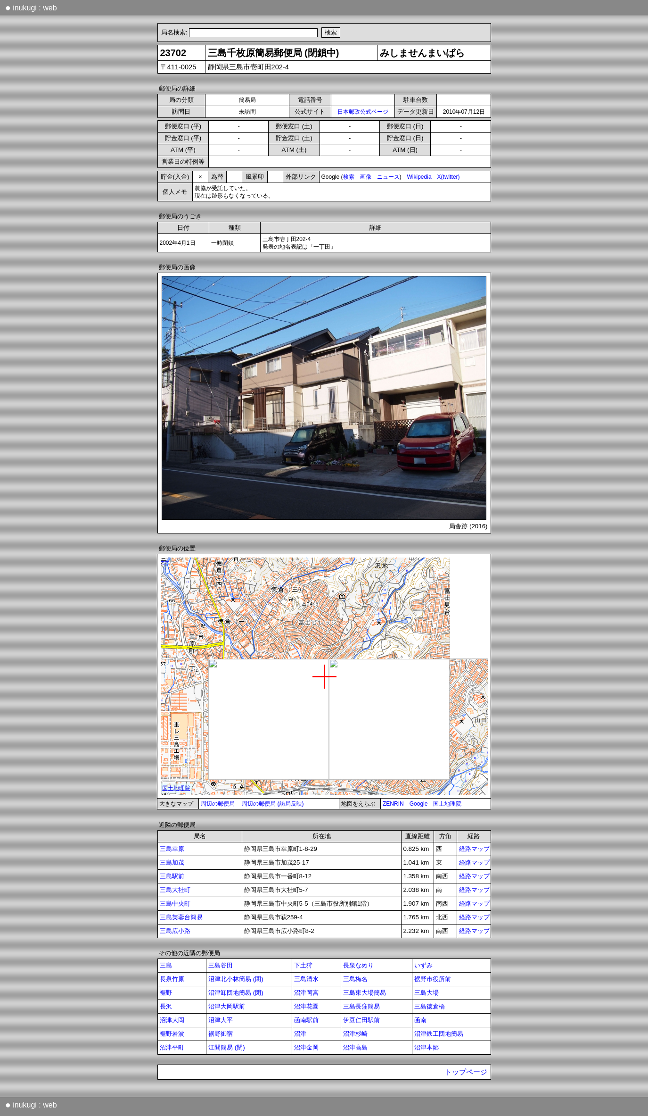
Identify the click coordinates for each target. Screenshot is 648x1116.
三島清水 (306, 979)
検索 (348, 177)
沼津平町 (172, 1047)
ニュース (388, 177)
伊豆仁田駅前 (361, 1020)
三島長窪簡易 (361, 1006)
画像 (365, 177)
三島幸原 (172, 848)
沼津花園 (306, 1006)
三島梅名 (355, 979)
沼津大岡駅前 (226, 1006)
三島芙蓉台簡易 (181, 917)
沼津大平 (220, 1020)
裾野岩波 (172, 1033)
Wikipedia (419, 177)
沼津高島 (355, 1047)
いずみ (423, 965)
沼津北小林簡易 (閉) (235, 979)
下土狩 (303, 965)
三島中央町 (175, 903)
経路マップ (474, 848)
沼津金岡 (306, 1047)
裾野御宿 (220, 1033)
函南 (420, 1020)
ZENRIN (393, 803)
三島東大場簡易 (364, 992)
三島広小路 (175, 930)
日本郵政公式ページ (362, 111)
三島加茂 (172, 862)
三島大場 (426, 992)
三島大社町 (175, 889)
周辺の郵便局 (218, 803)
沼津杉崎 (355, 1033)
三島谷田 (220, 965)
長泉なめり (358, 965)
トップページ (466, 1072)
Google (419, 803)
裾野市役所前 (432, 979)
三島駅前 (172, 876)
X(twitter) (448, 177)
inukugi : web (31, 7)
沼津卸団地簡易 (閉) (235, 992)
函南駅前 (306, 1020)
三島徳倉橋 (429, 1006)
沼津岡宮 (306, 992)
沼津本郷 (426, 1047)
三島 (166, 965)
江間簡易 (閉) (226, 1047)
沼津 (300, 1033)
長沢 (166, 1006)
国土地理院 (447, 803)
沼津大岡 (172, 1020)
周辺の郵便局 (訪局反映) (272, 803)
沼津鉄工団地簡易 (438, 1033)
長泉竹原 (172, 979)
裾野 (166, 992)
